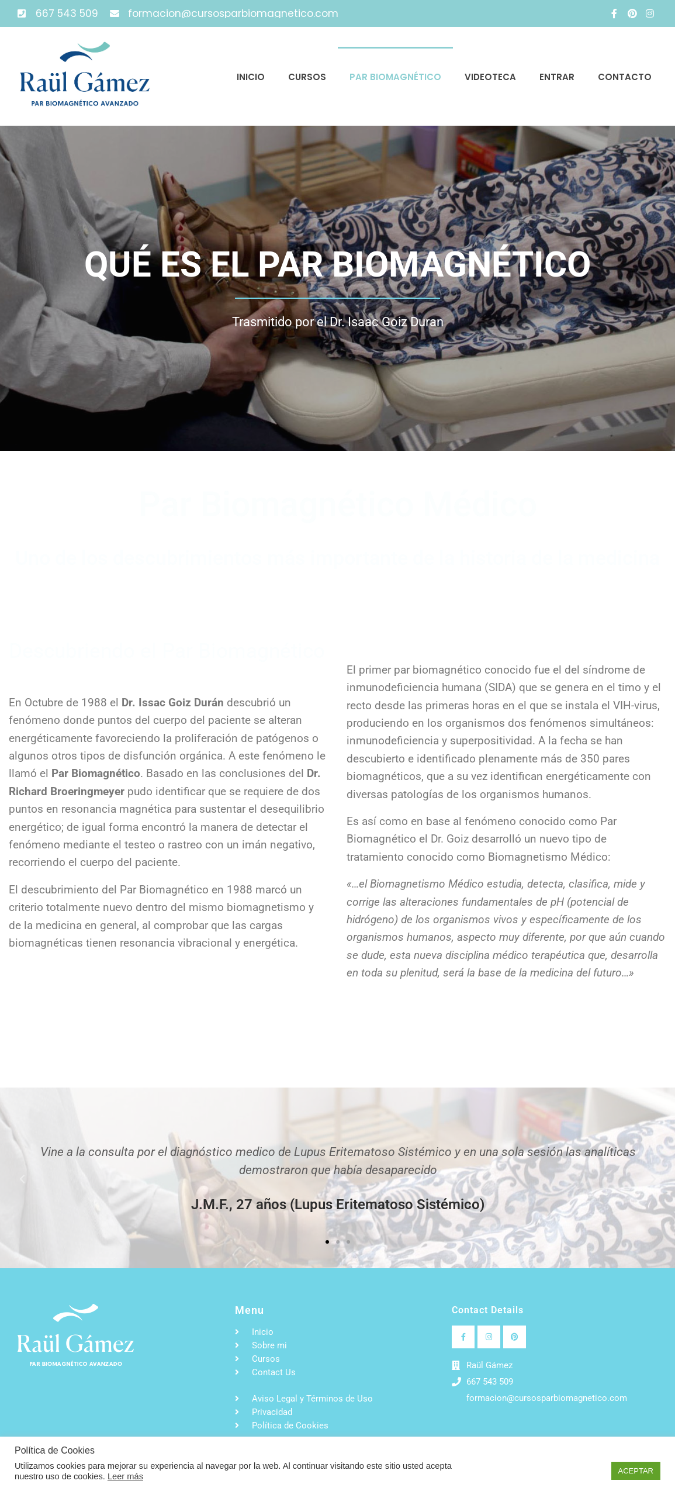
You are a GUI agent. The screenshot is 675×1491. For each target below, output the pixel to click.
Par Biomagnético (395, 77)
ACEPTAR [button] (635, 1470)
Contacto (625, 77)
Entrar (556, 77)
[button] (22, 1179)
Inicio (251, 77)
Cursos (307, 77)
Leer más (125, 1476)
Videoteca (490, 77)
